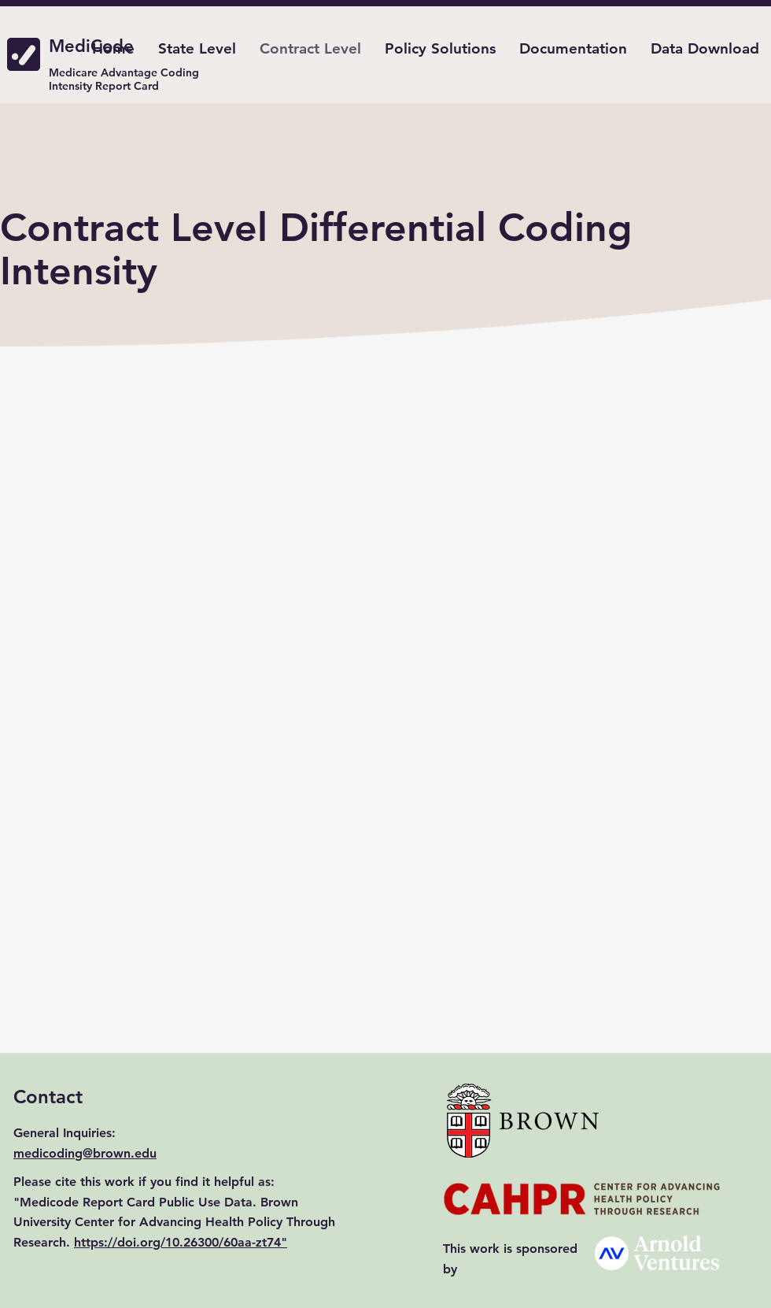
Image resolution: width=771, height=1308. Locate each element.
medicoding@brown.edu (85, 1153)
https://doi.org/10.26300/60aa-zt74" (180, 1242)
